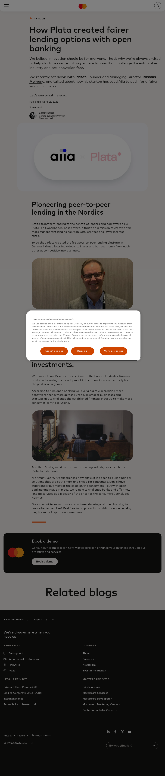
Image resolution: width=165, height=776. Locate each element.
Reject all (82, 351)
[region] (83, 335)
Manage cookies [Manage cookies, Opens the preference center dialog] (113, 351)
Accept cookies (54, 351)
